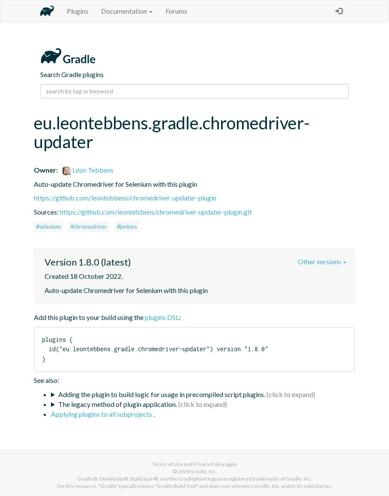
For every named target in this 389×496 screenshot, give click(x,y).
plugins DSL (162, 317)
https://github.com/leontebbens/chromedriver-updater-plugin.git (156, 212)
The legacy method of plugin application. (117, 404)
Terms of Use (167, 464)
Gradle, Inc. (204, 471)
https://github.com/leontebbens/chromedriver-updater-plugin (125, 198)
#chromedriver (89, 226)
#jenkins (127, 226)
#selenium (48, 226)
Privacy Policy (208, 464)
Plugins (77, 11)
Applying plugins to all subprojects (102, 414)
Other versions (322, 261)
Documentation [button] (127, 11)
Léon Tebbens (88, 170)
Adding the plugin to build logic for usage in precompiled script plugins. (161, 394)
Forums (176, 11)
